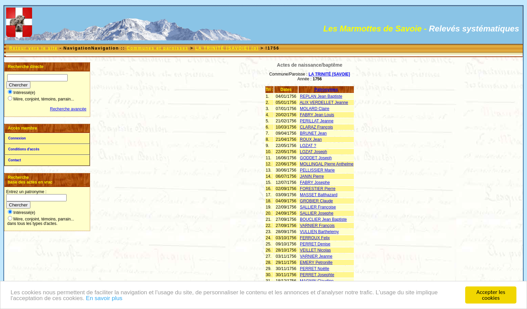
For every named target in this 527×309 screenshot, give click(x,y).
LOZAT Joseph (313, 151)
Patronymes (326, 89)
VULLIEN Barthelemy (319, 231)
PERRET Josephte (317, 274)
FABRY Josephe (315, 182)
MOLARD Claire (314, 108)
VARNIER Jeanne (316, 256)
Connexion (17, 138)
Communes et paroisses (158, 48)
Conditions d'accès (23, 149)
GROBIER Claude (316, 201)
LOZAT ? (308, 145)
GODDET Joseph (316, 158)
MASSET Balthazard (318, 194)
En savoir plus (104, 299)
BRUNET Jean (313, 133)
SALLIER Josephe (316, 213)
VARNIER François (317, 225)
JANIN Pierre (312, 176)
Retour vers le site (33, 48)
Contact (14, 160)
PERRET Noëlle (314, 268)
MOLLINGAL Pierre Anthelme (326, 164)
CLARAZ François (316, 127)
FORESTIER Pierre (317, 188)
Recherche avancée (68, 109)
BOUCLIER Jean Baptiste (323, 219)
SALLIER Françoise (318, 207)
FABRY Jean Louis (317, 114)
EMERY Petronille (316, 262)
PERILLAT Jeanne (316, 121)
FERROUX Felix (315, 238)
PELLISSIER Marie (317, 170)
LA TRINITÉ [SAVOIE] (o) (227, 48)
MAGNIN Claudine (317, 281)
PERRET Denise (315, 244)
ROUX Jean (311, 139)
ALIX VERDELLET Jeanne (324, 102)
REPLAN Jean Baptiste (321, 96)
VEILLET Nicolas (315, 250)
